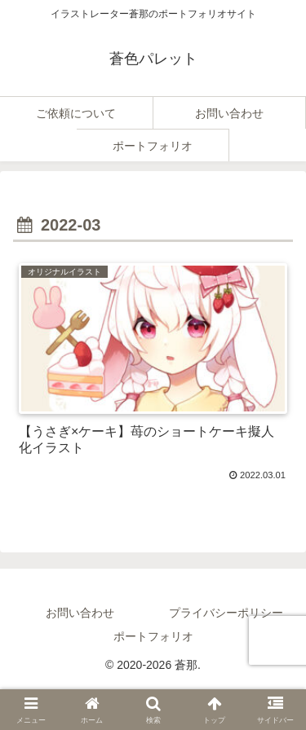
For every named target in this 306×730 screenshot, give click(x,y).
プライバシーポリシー (226, 612)
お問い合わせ (80, 612)
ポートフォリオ (153, 636)
